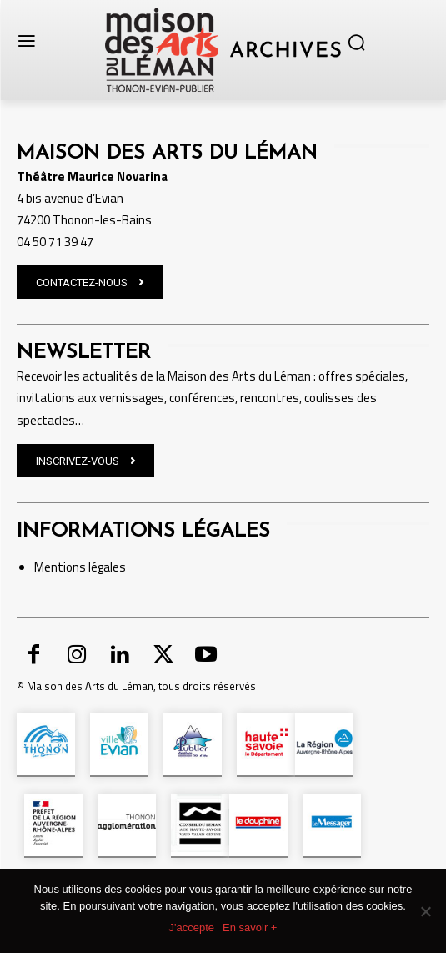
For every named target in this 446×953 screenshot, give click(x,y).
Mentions (60, 567)
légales (106, 567)
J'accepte (192, 927)
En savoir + (250, 927)
